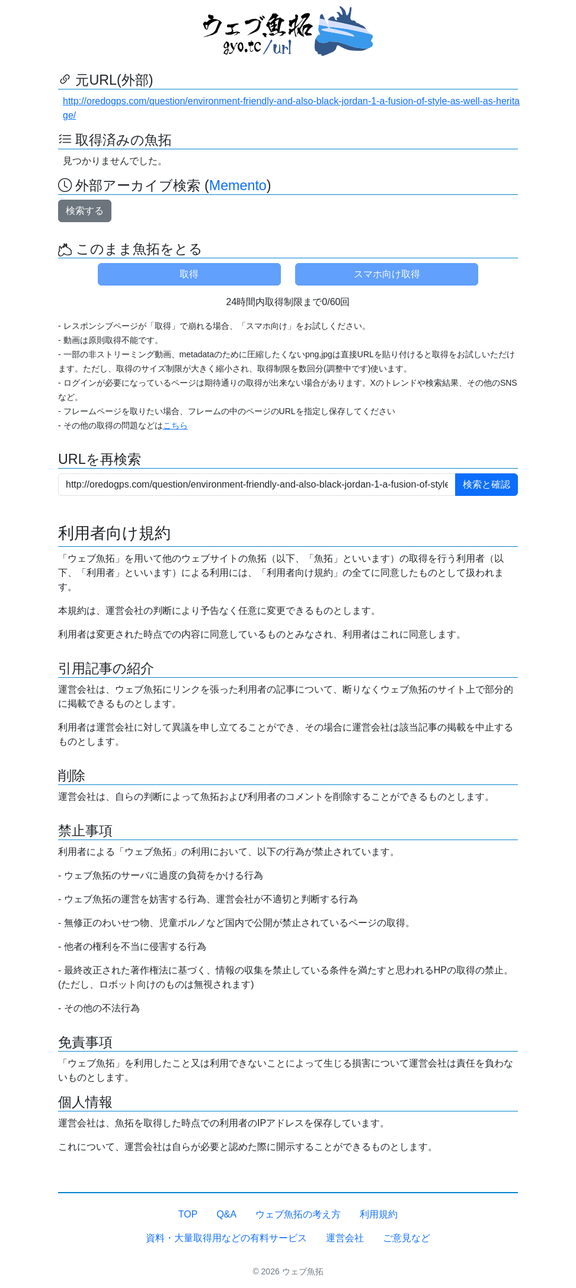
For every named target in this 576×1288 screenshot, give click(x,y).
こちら (175, 425)
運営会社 (345, 1238)
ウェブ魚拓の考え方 (298, 1214)
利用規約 (379, 1214)
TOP (188, 1214)
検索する (85, 211)
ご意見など (406, 1238)
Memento (238, 185)
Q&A (226, 1214)
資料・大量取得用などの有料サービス (226, 1238)
